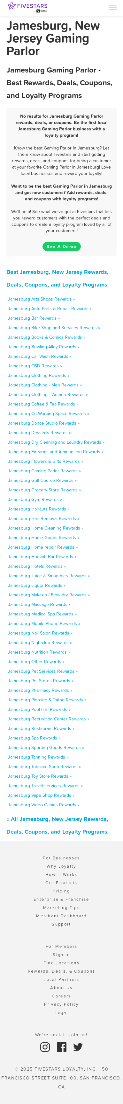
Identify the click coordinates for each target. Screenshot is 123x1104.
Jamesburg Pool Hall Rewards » (39, 709)
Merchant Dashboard (61, 916)
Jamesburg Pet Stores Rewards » (40, 680)
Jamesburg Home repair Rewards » (43, 547)
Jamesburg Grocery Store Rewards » (44, 490)
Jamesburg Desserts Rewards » (39, 432)
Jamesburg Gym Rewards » (35, 499)
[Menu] (113, 7)
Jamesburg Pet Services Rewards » (43, 671)
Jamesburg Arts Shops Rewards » (41, 299)
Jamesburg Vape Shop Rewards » (41, 795)
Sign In (61, 955)
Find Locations (61, 963)
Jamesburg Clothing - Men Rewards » (45, 385)
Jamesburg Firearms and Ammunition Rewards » (56, 451)
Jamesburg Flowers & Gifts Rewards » (45, 461)
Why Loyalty (61, 866)
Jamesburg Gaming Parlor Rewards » (44, 471)
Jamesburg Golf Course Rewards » (42, 480)
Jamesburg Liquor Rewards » (36, 585)
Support (61, 924)
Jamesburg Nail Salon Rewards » (40, 633)
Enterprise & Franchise (61, 899)
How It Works (61, 874)
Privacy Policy (61, 1004)
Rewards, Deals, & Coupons (62, 971)
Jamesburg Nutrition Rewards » (39, 652)
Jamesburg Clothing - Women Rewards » (48, 394)
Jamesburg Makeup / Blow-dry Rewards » (49, 595)
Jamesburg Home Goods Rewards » (43, 537)
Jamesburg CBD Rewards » (35, 366)
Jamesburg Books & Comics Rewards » (46, 337)
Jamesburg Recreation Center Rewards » (48, 719)
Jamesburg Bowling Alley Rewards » (44, 347)
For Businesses (61, 858)
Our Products (61, 883)
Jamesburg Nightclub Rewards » (40, 642)
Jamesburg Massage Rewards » (39, 604)
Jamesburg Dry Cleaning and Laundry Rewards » (56, 442)
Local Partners (61, 979)
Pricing (61, 891)
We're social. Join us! (61, 1035)
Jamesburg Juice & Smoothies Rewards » (49, 576)
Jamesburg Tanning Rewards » (38, 757)
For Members (61, 946)
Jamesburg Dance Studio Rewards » (44, 423)
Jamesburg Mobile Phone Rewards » (44, 623)
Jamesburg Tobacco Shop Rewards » (44, 766)
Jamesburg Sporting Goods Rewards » (46, 747)
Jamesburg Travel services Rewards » (45, 785)
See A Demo (62, 246)
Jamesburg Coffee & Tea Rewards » (43, 404)
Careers (61, 996)
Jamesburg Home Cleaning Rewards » (45, 528)
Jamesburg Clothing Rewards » (38, 375)
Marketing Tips (61, 908)
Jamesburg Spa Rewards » (34, 738)
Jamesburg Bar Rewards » (34, 318)
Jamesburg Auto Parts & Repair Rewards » (50, 308)
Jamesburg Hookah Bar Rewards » (42, 556)
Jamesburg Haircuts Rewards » (38, 509)
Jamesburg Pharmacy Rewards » (40, 690)
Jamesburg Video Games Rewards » (44, 805)
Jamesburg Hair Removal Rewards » (43, 518)
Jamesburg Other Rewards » (36, 661)
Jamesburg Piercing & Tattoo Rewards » (47, 700)
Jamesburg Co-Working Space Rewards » (48, 413)
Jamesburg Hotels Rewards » (37, 566)
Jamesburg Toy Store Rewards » (40, 776)
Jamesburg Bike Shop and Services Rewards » (54, 327)
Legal (61, 1013)
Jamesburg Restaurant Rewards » (41, 728)
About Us (61, 988)
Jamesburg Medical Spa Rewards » (42, 614)
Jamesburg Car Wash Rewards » (40, 356)
